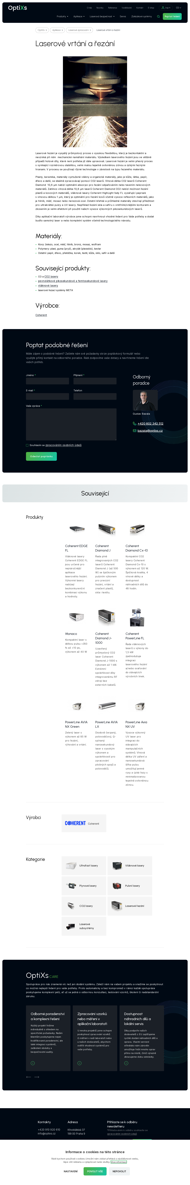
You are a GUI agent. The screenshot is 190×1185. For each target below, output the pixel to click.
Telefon (77, 390)
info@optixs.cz (47, 1133)
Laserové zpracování (78, 30)
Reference (112, 8)
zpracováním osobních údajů (63, 445)
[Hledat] (158, 16)
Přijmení (77, 375)
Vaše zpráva (33, 406)
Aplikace (78, 16)
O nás (89, 8)
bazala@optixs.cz (150, 430)
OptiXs (41, 30)
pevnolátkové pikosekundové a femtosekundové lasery (73, 281)
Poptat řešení (172, 16)
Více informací (119, 1162)
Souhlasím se (55, 445)
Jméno (30, 375)
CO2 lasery (51, 276)
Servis (123, 16)
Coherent (41, 315)
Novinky (99, 8)
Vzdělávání (127, 8)
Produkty (62, 16)
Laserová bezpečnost (102, 16)
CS (177, 7)
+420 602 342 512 (150, 423)
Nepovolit (119, 1171)
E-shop (151, 8)
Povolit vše (95, 1171)
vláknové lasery (48, 285)
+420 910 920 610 (49, 1129)
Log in (165, 7)
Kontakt (139, 8)
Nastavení (70, 1171)
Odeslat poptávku (41, 456)
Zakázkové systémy (141, 16)
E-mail (29, 390)
